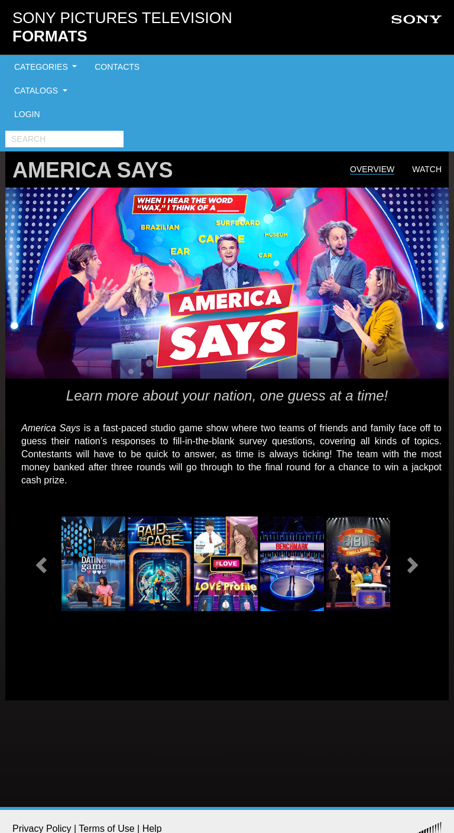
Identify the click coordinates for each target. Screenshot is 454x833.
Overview (372, 169)
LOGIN (27, 114)
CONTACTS (117, 67)
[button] (42, 563)
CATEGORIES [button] (42, 67)
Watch (427, 169)
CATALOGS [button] (37, 90)
